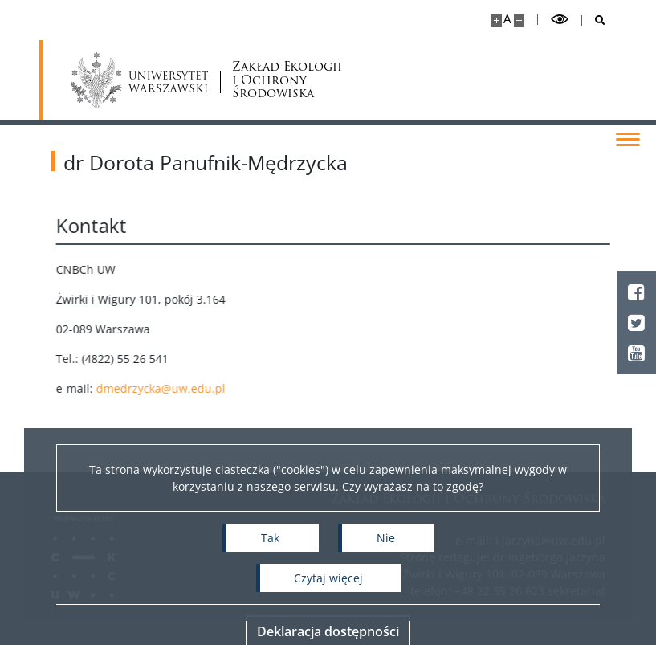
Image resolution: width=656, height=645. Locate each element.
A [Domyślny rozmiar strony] (507, 19)
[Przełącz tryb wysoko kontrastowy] (560, 19)
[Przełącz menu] (628, 138)
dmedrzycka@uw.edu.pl (182, 388)
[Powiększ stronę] (496, 20)
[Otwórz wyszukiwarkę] (594, 20)
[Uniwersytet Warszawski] (140, 80)
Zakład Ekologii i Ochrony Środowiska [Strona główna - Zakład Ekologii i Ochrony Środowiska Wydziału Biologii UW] (287, 80)
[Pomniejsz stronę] (519, 20)
